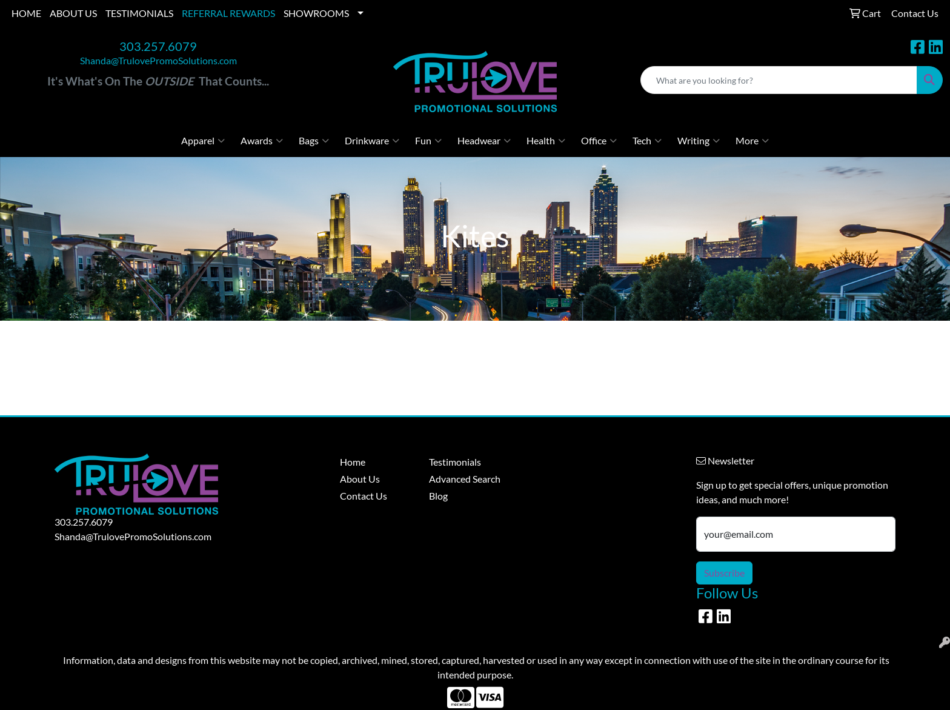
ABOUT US (73, 13)
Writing (698, 140)
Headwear (484, 140)
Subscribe (724, 572)
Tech (647, 140)
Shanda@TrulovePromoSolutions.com (158, 60)
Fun (428, 140)
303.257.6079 (158, 46)
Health (545, 140)
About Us (360, 478)
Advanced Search (464, 478)
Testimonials (455, 461)
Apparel (203, 140)
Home (352, 461)
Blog (438, 495)
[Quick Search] (778, 80)
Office (599, 140)
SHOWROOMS (316, 13)
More (752, 140)
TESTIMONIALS (139, 13)
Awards (262, 140)
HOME (26, 13)
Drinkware (372, 140)
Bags (314, 140)
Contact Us (363, 495)
